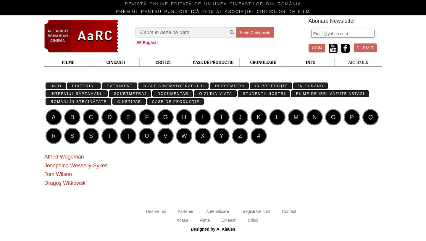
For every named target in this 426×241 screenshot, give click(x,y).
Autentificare (217, 211)
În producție (271, 86)
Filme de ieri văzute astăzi (330, 94)
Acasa (182, 220)
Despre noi (156, 211)
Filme (205, 220)
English (150, 42)
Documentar (172, 94)
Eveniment (120, 86)
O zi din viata (215, 94)
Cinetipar (129, 102)
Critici (253, 220)
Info (56, 86)
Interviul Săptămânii (77, 94)
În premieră (229, 86)
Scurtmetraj (130, 94)
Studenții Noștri (264, 94)
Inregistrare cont (255, 211)
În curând (310, 86)
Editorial (84, 86)
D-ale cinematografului (173, 86)
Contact (289, 211)
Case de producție (176, 102)
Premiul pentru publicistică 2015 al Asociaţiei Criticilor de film (213, 11)
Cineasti (228, 220)
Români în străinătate (79, 102)
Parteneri (186, 211)
